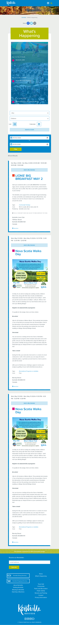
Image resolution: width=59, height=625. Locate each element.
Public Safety (41, 591)
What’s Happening (41, 576)
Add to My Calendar (29, 170)
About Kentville (18, 585)
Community (40, 586)
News (41, 574)
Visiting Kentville (18, 587)
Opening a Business (18, 592)
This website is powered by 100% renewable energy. (29, 551)
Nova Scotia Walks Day (28, 252)
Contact (40, 595)
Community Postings (24, 205)
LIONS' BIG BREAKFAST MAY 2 (29, 177)
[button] (51, 3)
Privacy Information (41, 597)
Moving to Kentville (18, 590)
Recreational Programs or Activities (28, 371)
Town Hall (41, 584)
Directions (15, 228)
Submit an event (29, 129)
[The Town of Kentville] (13, 3)
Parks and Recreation (41, 589)
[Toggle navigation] (48, 3)
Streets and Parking (41, 593)
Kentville (24, 17)
